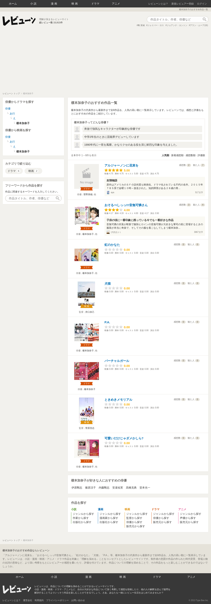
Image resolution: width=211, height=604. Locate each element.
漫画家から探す (109, 518)
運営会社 (27, 600)
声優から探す (188, 518)
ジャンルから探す (83, 513)
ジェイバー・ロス (155, 25)
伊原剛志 (77, 487)
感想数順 (191, 155)
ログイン (202, 3)
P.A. (107, 322)
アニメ (116, 3)
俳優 (8, 108)
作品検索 (204, 19)
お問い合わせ (78, 600)
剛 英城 (141, 25)
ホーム (13, 3)
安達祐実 (117, 487)
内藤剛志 (104, 487)
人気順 (165, 155)
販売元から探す (135, 526)
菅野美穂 (88, 194)
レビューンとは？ (158, 3)
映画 (75, 3)
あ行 (12, 113)
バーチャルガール (116, 361)
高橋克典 (131, 487)
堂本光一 (144, 487)
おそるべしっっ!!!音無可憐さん (126, 205)
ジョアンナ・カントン (177, 25)
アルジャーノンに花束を (121, 165)
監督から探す (134, 518)
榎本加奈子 (88, 234)
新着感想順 (177, 155)
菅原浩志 (89, 428)
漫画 (54, 3)
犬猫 (107, 283)
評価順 (201, 155)
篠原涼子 (90, 487)
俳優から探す (134, 522)
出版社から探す (82, 522)
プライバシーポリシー (57, 600)
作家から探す (81, 518)
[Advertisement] (105, 61)
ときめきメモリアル (118, 399)
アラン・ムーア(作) (199, 25)
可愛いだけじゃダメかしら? (123, 438)
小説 (33, 3)
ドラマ (95, 3)
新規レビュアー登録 (182, 3)
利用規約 (39, 600)
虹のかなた (112, 244)
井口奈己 (89, 312)
